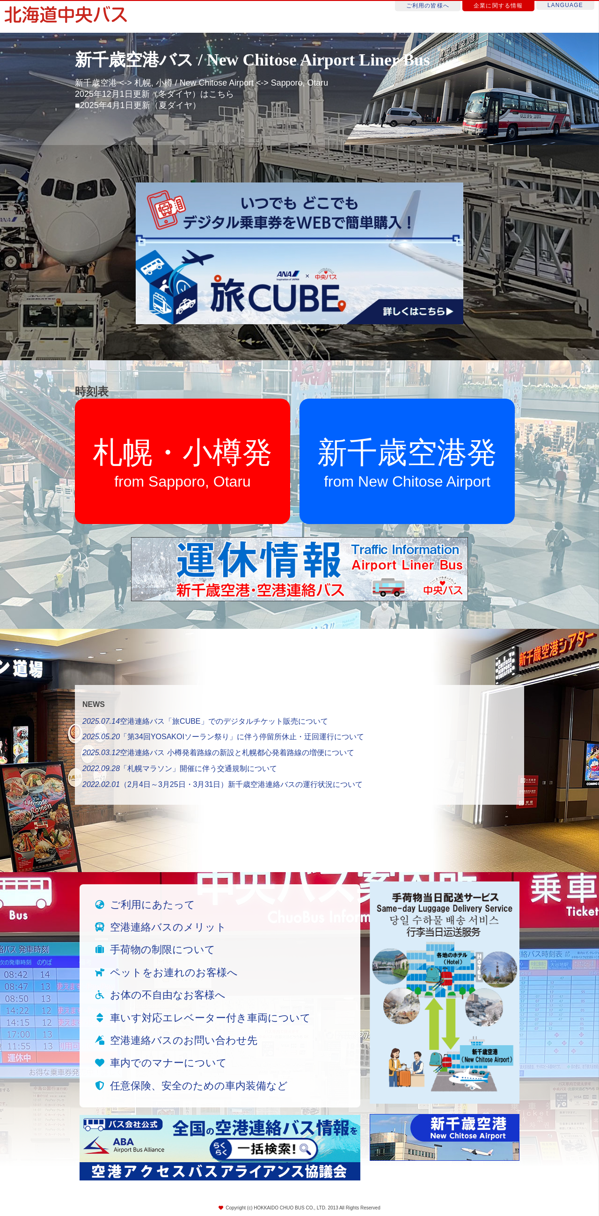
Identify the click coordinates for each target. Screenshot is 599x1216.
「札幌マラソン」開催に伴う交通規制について (179, 768)
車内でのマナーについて (168, 1063)
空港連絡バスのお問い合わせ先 (183, 1040)
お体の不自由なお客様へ (168, 995)
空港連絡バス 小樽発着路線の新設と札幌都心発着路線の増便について (218, 753)
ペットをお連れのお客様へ (174, 972)
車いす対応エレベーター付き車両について (210, 1018)
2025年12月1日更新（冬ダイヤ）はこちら (154, 94)
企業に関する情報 (498, 5)
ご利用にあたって (152, 904)
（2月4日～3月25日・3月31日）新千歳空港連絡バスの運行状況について (222, 784)
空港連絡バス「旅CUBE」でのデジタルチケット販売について (205, 721)
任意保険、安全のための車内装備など (199, 1086)
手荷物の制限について (162, 949)
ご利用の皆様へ (427, 5)
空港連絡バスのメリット (168, 927)
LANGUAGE (565, 5)
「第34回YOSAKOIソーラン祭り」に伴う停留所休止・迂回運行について (223, 737)
